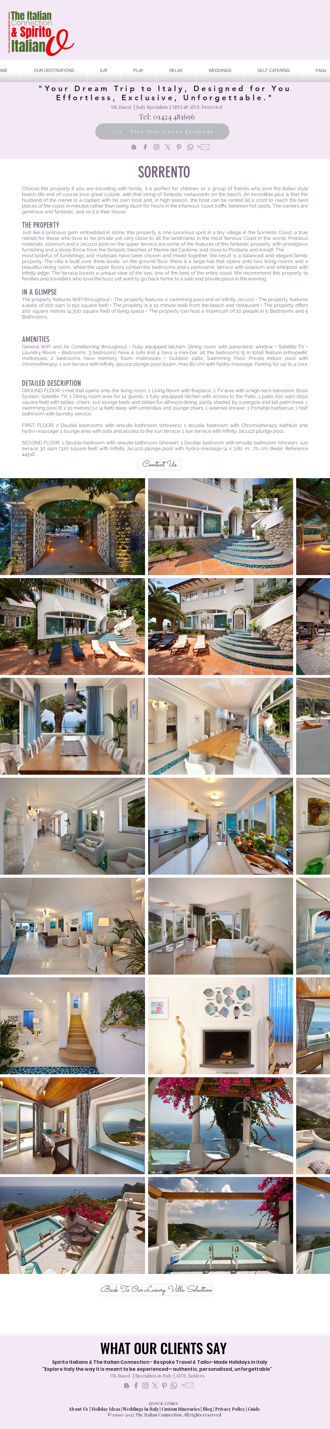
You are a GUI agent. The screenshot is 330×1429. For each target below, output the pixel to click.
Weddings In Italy (141, 1409)
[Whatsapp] (190, 147)
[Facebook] (145, 147)
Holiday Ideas (106, 1409)
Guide (254, 1409)
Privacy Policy (230, 1409)
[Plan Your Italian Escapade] (162, 131)
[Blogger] (134, 147)
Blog (207, 1409)
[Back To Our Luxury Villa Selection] (156, 1290)
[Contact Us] (159, 465)
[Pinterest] (179, 147)
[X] (168, 147)
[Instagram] (156, 147)
